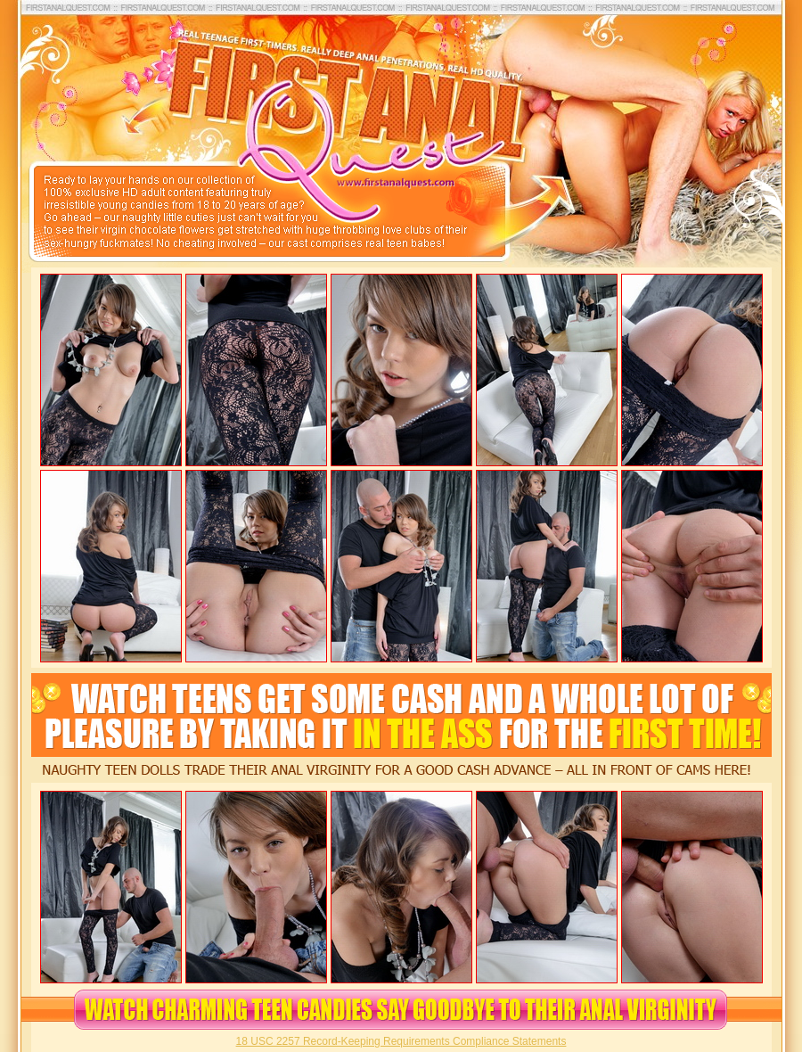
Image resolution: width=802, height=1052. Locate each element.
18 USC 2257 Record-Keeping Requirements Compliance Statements (401, 1041)
